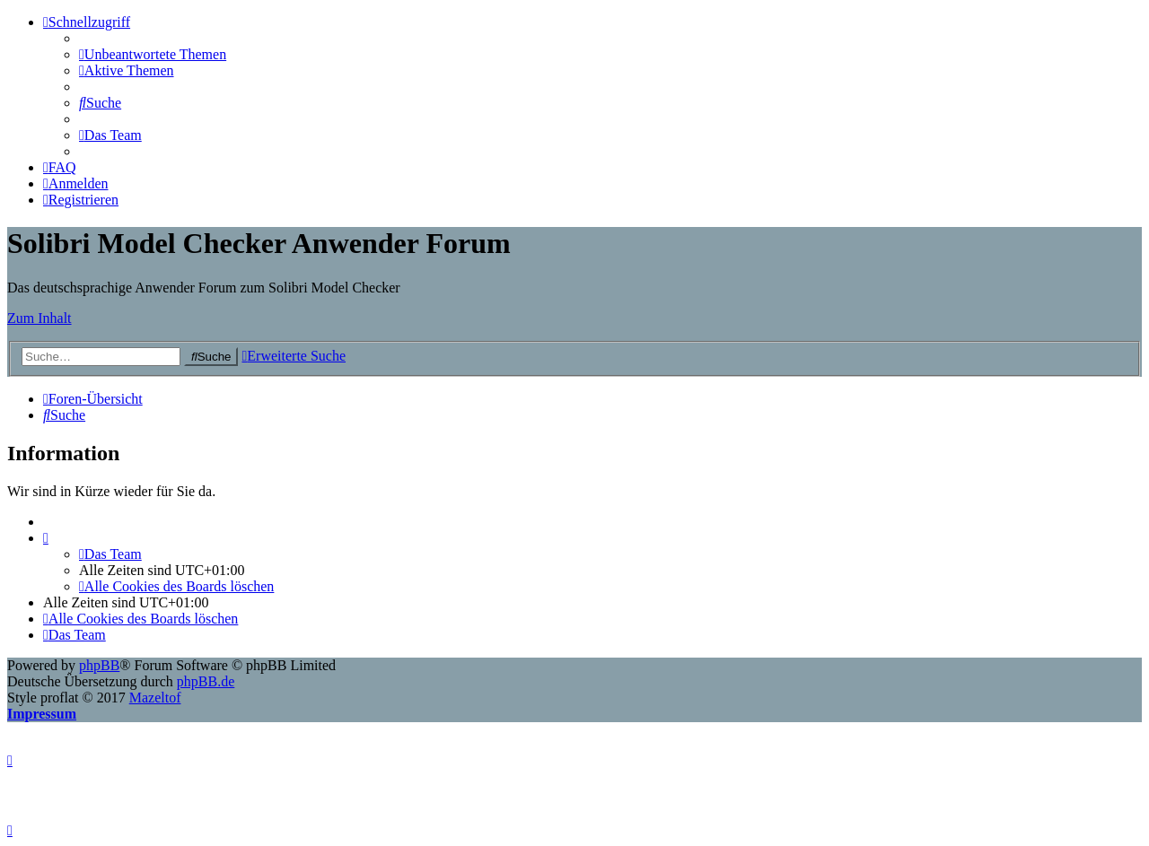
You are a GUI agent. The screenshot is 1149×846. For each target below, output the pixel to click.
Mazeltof (155, 697)
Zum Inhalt (39, 318)
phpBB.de (205, 681)
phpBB (99, 665)
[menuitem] (152, 54)
